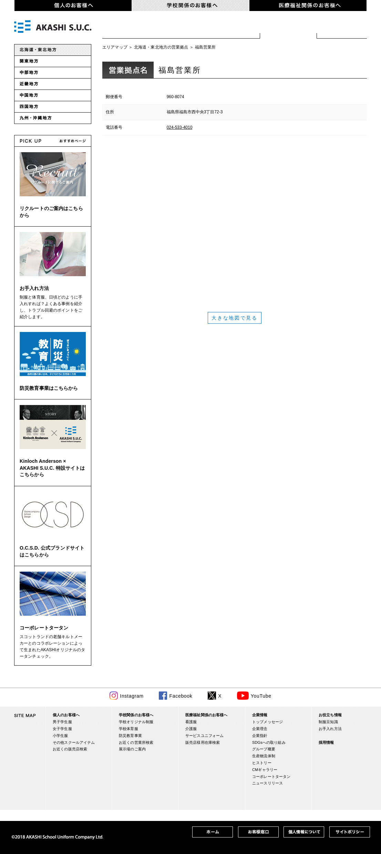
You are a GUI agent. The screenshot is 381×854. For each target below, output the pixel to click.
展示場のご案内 (342, 27)
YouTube (261, 696)
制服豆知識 (328, 722)
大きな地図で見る (234, 318)
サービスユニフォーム (204, 735)
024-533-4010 (180, 127)
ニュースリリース (267, 783)
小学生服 (60, 735)
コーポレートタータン (44, 628)
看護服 (191, 722)
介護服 (191, 729)
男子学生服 (62, 722)
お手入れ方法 (34, 288)
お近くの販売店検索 (70, 749)
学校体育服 (185, 27)
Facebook (180, 696)
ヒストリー (261, 763)
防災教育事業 (130, 735)
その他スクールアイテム (74, 742)
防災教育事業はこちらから (49, 388)
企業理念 (260, 729)
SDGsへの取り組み (269, 742)
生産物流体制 (263, 756)
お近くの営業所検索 (288, 27)
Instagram (132, 696)
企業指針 (260, 735)
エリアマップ (114, 47)
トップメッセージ (267, 722)
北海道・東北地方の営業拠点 (161, 47)
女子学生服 (62, 729)
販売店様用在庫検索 (202, 742)
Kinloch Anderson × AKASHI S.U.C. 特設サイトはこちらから (52, 467)
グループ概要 (263, 749)
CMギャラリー (264, 770)
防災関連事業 (235, 27)
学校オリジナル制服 (131, 27)
